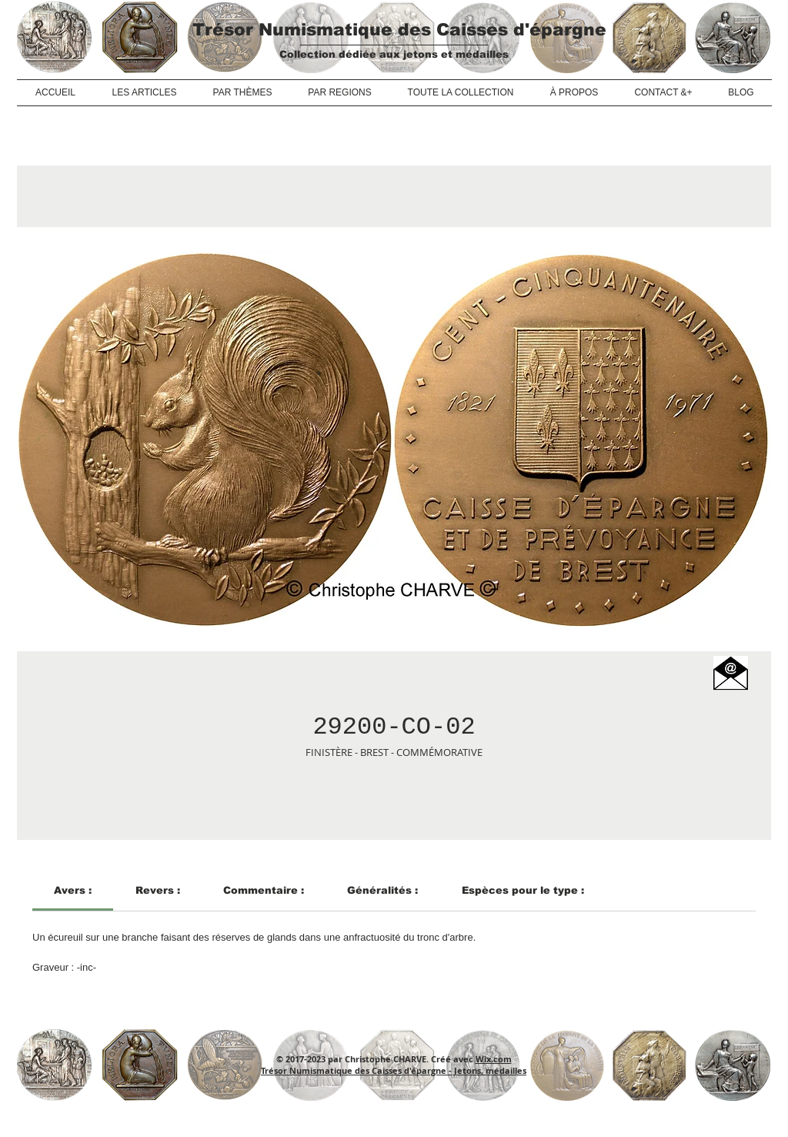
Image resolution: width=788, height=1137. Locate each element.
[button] (730, 673)
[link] (73, 890)
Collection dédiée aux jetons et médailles (394, 54)
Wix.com (494, 1059)
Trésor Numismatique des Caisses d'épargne (399, 29)
